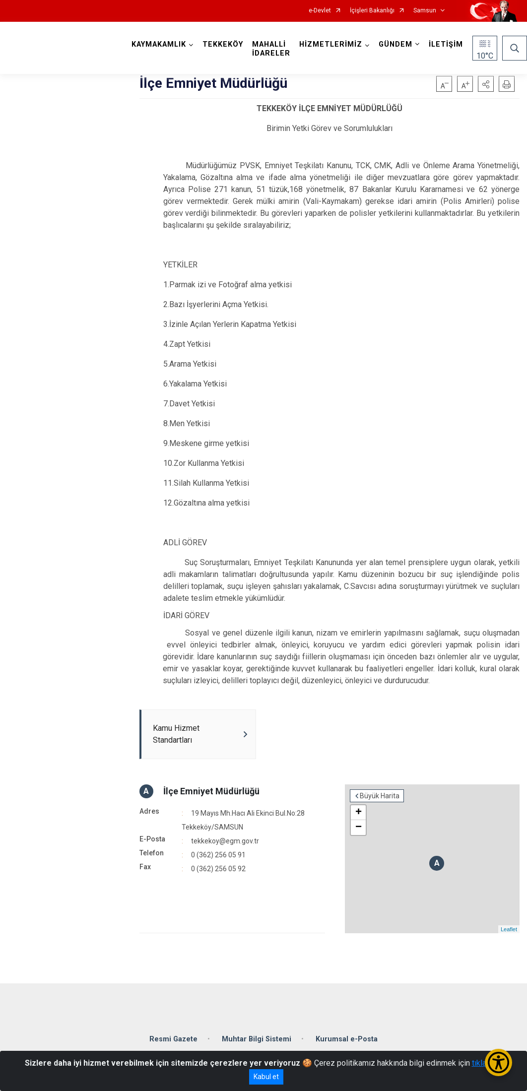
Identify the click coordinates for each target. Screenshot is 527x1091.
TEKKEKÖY (222, 44)
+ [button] (358, 812)
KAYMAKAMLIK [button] (159, 44)
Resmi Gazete (173, 1039)
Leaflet (509, 929)
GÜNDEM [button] (395, 44)
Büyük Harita (379, 796)
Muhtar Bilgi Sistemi (256, 1039)
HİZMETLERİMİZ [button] (330, 44)
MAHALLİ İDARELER (271, 49)
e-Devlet (320, 10)
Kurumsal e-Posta (347, 1039)
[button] (486, 84)
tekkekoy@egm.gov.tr (225, 841)
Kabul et (266, 1077)
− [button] (358, 827)
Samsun (424, 10)
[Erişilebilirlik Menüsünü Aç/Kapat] (498, 1062)
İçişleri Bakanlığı (372, 10)
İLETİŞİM (446, 44)
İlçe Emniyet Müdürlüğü (211, 791)
